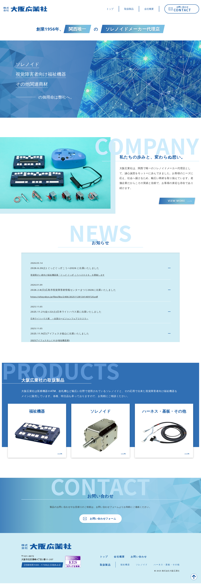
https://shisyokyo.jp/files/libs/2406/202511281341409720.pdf (64, 297)
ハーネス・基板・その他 (167, 565)
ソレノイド (142, 565)
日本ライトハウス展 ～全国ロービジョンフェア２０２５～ (59, 318)
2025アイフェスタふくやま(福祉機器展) (50, 340)
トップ (110, 9)
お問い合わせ (139, 557)
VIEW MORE (175, 201)
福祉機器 (125, 565)
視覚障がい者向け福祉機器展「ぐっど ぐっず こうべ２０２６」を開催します (67, 275)
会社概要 (149, 9)
